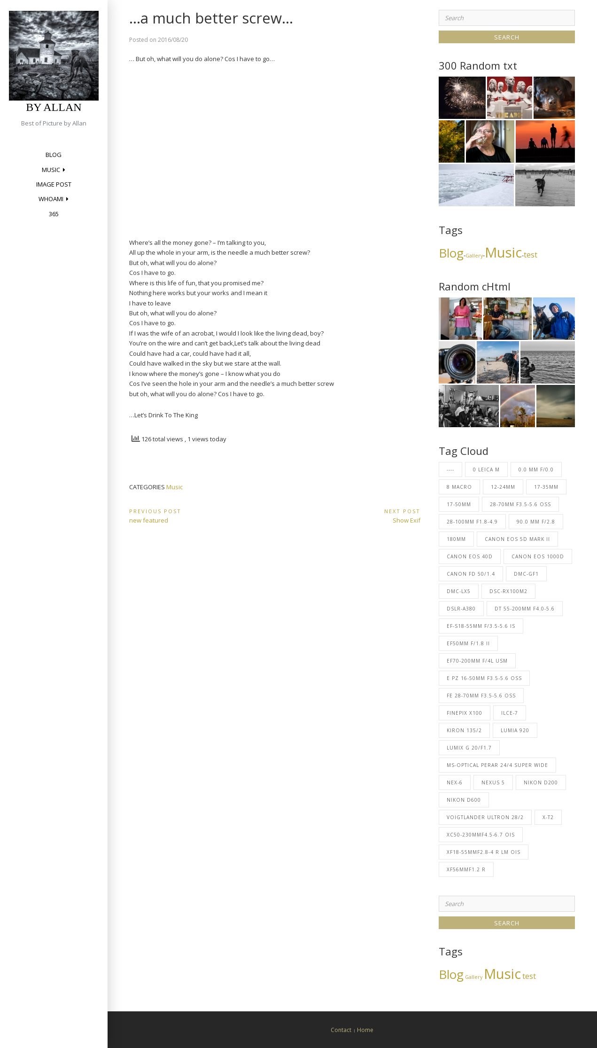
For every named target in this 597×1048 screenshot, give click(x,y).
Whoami (51, 199)
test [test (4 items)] (530, 254)
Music (51, 169)
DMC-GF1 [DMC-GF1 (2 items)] (526, 574)
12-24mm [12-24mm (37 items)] (503, 487)
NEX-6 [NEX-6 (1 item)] (455, 782)
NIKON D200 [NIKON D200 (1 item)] (541, 782)
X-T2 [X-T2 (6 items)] (548, 817)
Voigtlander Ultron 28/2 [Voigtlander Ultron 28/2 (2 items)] (485, 817)
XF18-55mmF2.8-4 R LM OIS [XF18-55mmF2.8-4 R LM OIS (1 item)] (483, 852)
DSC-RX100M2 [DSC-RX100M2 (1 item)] (508, 591)
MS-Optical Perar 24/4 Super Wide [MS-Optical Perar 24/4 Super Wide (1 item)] (497, 765)
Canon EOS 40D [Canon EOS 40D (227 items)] (470, 556)
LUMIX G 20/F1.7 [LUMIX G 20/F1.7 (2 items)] (469, 747)
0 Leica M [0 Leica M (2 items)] (486, 469)
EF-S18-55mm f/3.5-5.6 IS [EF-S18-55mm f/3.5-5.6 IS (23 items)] (481, 626)
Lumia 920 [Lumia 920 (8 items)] (515, 730)
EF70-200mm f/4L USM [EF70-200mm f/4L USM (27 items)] (477, 660)
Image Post (53, 184)
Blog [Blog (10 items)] (451, 252)
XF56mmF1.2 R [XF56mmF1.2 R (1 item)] (466, 869)
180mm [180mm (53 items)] (456, 539)
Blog (54, 154)
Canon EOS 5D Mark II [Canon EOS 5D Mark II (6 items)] (517, 539)
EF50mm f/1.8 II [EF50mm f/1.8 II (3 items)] (468, 643)
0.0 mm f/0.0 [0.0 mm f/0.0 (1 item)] (536, 469)
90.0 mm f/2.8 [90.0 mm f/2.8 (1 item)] (536, 521)
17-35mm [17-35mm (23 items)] (546, 487)
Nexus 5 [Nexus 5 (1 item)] (493, 782)
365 (54, 214)
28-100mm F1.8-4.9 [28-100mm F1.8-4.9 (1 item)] (472, 521)
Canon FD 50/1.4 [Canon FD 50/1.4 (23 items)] (471, 574)
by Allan (53, 107)
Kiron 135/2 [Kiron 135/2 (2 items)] (464, 730)
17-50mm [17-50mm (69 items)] (459, 504)
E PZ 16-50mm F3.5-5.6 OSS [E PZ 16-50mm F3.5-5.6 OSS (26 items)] (484, 678)
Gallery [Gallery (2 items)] (474, 255)
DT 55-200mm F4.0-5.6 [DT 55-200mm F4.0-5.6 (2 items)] (525, 608)
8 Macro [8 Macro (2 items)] (459, 487)
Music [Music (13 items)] (503, 252)
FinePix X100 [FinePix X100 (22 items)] (464, 713)
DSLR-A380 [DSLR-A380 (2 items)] (461, 608)
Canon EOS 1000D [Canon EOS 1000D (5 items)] (538, 556)
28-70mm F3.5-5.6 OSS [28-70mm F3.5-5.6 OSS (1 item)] (520, 504)
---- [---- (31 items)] (450, 469)
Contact (341, 1030)
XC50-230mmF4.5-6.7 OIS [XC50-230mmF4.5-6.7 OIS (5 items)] (481, 834)
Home (365, 1030)
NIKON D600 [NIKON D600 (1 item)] (464, 800)
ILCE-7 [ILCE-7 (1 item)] (509, 713)
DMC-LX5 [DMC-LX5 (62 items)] (459, 591)
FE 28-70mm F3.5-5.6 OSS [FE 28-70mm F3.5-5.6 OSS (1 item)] (481, 695)
